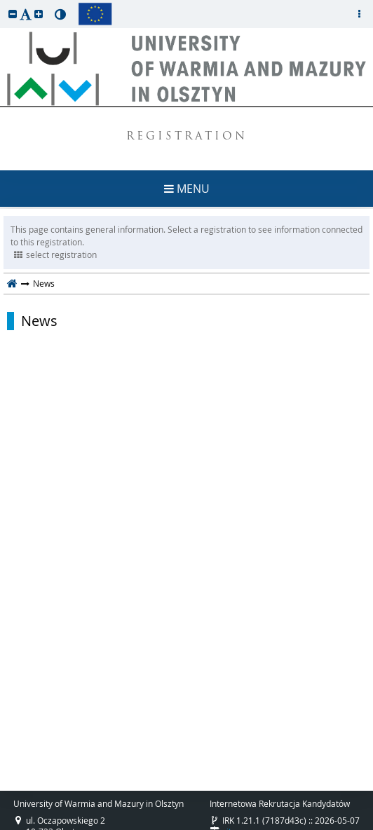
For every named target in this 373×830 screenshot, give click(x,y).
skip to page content (3, 3)
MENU (187, 188)
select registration (55, 254)
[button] (12, 13)
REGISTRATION (186, 137)
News (39, 321)
